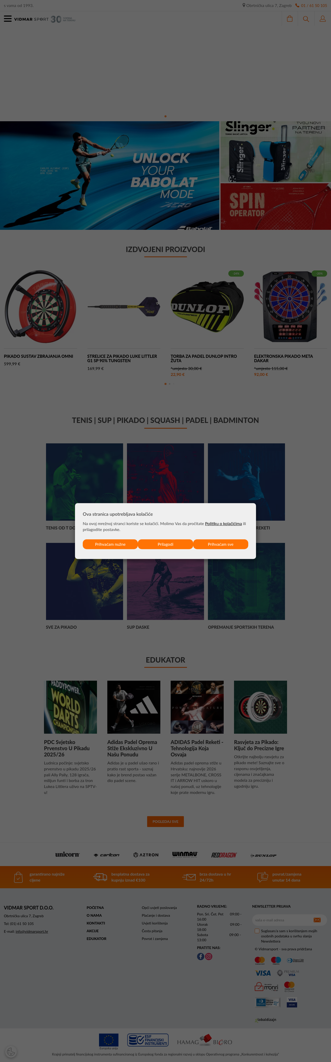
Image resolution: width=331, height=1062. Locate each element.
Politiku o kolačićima (223, 523)
